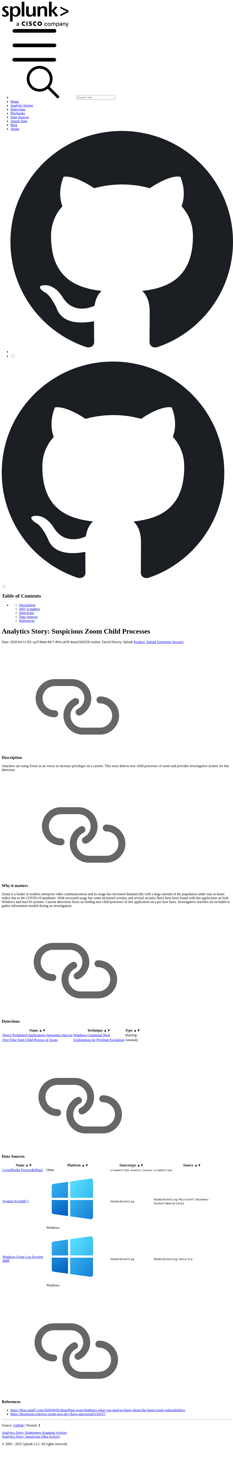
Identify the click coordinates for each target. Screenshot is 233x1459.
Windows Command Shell (91, 1035)
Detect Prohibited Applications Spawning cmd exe (37, 1035)
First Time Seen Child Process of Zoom (29, 1040)
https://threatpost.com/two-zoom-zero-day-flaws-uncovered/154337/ (58, 1414)
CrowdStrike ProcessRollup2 (22, 1170)
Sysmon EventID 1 (15, 1201)
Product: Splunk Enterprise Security (159, 642)
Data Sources (28, 617)
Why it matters (29, 609)
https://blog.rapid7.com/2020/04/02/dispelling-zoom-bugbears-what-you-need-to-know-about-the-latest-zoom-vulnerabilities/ (97, 1410)
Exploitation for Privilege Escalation (98, 1040)
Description (27, 605)
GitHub (18, 1425)
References (27, 621)
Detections (26, 613)
